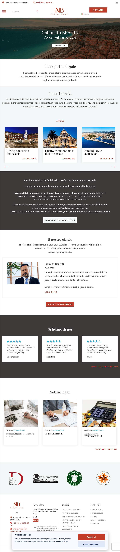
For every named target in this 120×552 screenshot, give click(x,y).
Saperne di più (60, 45)
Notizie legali (96, 513)
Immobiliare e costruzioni (73, 517)
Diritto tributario (69, 513)
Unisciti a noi (96, 510)
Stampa (93, 517)
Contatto (98, 10)
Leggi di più (51, 292)
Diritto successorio (70, 510)
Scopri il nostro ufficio (60, 304)
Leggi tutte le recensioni (104, 366)
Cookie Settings (62, 541)
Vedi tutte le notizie (106, 449)
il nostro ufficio (98, 520)
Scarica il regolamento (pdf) (60, 220)
